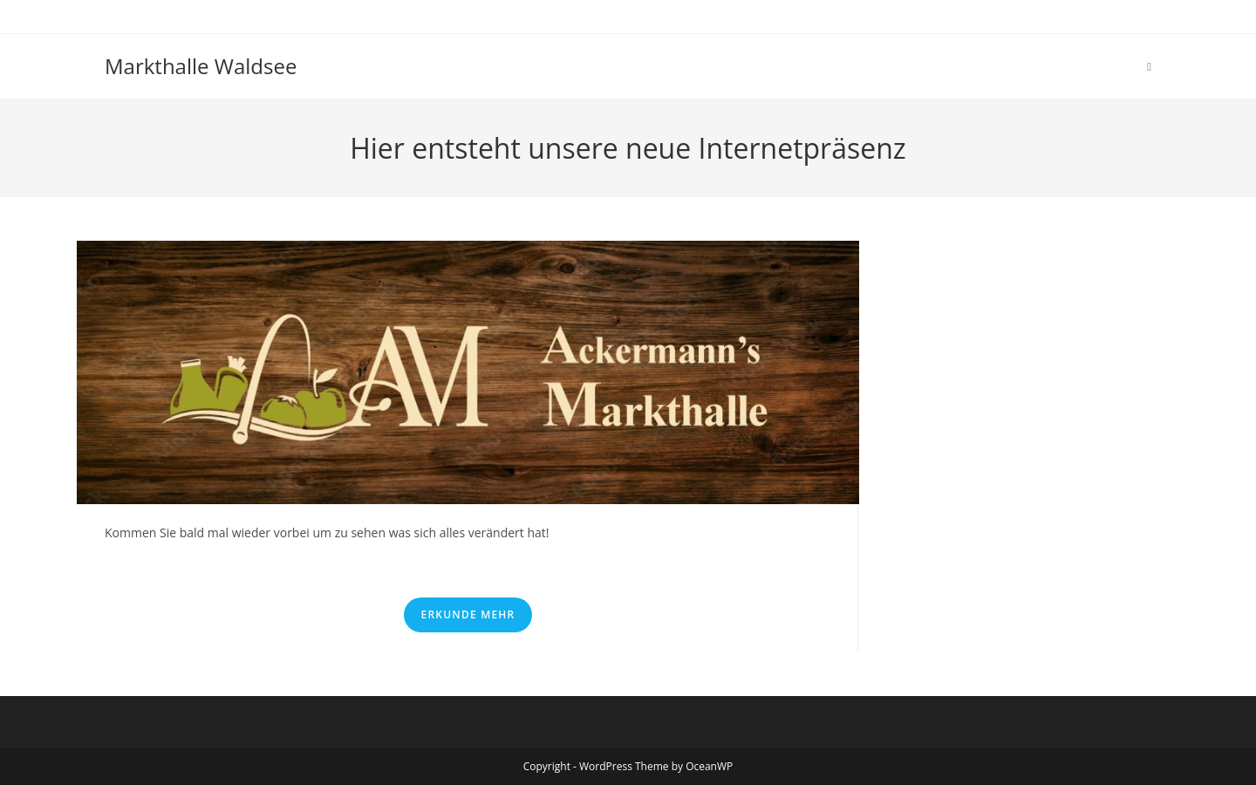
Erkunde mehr (468, 614)
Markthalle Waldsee (201, 65)
